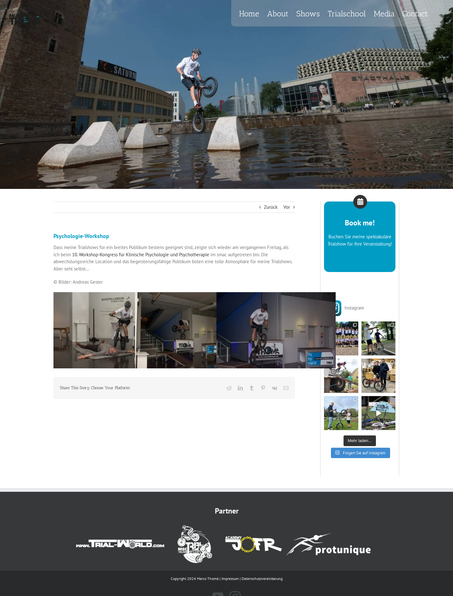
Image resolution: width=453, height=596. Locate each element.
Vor (286, 207)
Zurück (270, 207)
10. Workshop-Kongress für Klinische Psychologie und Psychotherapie (140, 255)
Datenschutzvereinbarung (262, 578)
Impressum (230, 578)
